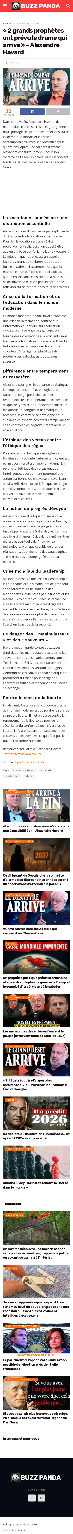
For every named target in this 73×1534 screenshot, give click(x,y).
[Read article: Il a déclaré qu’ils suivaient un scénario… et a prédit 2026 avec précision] (36, 1113)
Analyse (11, 944)
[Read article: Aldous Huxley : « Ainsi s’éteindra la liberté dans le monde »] (36, 1162)
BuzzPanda (18, 1530)
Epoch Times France (29, 762)
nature (28, 776)
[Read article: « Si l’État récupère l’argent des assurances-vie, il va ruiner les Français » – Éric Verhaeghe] (36, 1060)
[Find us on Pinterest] (41, 1497)
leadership (12, 776)
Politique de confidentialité (20, 1524)
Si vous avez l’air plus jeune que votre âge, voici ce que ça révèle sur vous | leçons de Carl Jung (35, 1418)
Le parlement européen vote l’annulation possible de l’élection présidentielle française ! (35, 1364)
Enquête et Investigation (22, 1326)
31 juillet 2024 (11, 62)
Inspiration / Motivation (21, 1379)
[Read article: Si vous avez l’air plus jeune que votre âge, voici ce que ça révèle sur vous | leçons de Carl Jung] (36, 1393)
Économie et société (27, 23)
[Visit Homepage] (36, 6)
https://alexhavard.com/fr (22, 754)
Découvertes (14, 1215)
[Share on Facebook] (32, 111)
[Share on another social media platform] (58, 111)
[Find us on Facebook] (32, 1497)
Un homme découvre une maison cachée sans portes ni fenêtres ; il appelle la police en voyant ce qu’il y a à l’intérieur (35, 1253)
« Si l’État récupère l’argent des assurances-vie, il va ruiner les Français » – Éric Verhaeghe (36, 1085)
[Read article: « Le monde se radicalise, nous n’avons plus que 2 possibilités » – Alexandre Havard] (36, 805)
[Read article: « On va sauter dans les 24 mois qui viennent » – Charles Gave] (36, 908)
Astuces (11, 1268)
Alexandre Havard (24, 770)
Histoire (11, 1100)
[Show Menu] (5, 6)
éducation (47, 770)
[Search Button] (68, 6)
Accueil (7, 23)
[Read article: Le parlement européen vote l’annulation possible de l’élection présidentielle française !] (36, 1339)
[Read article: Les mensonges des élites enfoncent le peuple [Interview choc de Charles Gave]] (36, 1011)
